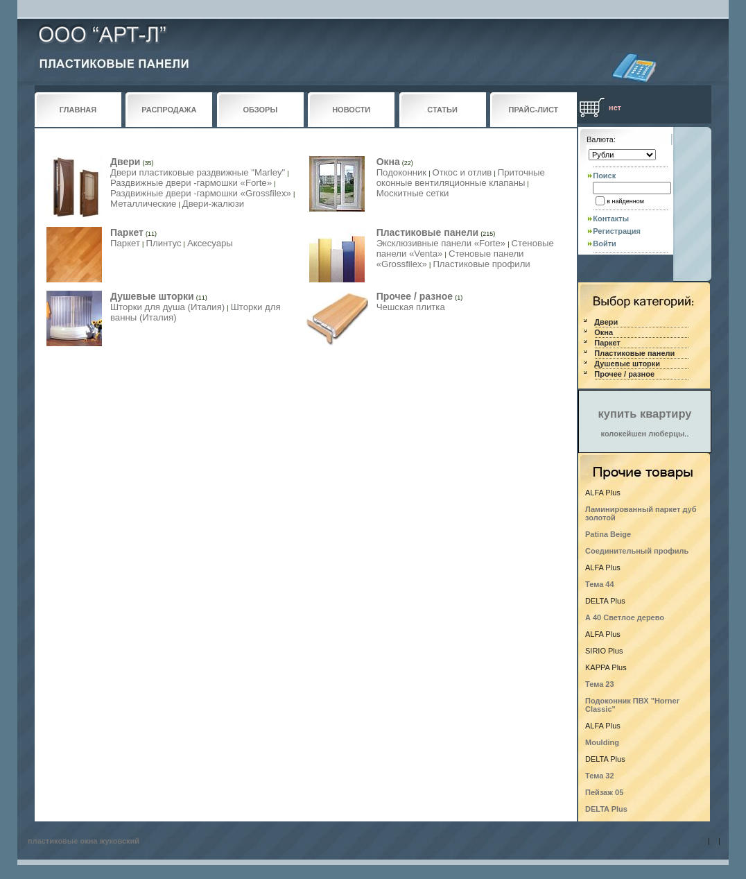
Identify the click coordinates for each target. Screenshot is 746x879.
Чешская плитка (410, 307)
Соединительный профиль (636, 551)
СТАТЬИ (442, 109)
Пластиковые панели (427, 232)
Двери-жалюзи (213, 203)
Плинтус (163, 243)
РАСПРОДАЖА (168, 109)
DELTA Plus (606, 809)
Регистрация (617, 231)
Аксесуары (210, 243)
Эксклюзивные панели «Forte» (441, 243)
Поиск (604, 175)
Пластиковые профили (481, 264)
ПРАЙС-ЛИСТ (534, 109)
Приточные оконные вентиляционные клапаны (460, 177)
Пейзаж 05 (604, 792)
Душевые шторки (152, 296)
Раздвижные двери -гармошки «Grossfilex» (200, 193)
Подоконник (401, 172)
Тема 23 (599, 684)
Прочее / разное (414, 296)
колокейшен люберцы (643, 433)
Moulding (602, 742)
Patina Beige (608, 534)
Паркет (127, 232)
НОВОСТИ (351, 109)
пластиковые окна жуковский (83, 841)
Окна (388, 161)
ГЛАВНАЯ (78, 109)
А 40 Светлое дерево (624, 617)
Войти (604, 243)
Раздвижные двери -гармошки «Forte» (191, 183)
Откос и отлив (462, 172)
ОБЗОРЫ (260, 109)
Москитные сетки (412, 193)
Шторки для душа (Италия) (167, 307)
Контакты (611, 218)
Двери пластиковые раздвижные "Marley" (197, 172)
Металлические (143, 203)
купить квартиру (645, 413)
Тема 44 (599, 584)
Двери (125, 161)
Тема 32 (599, 775)
